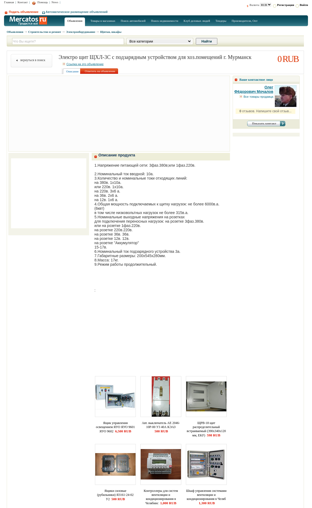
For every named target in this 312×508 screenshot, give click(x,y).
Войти (302, 4)
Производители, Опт (244, 20)
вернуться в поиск (32, 60)
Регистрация (283, 4)
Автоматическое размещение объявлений (75, 11)
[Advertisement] (119, 113)
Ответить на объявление (100, 71)
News (55, 2)
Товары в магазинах (102, 20)
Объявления (74, 20)
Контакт (22, 2)
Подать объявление (21, 11)
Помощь (40, 2)
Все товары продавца (256, 96)
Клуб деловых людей (197, 20)
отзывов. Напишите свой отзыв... (265, 111)
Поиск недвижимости (164, 20)
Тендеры (220, 20)
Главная (9, 2)
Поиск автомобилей (133, 20)
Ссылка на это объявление (83, 64)
